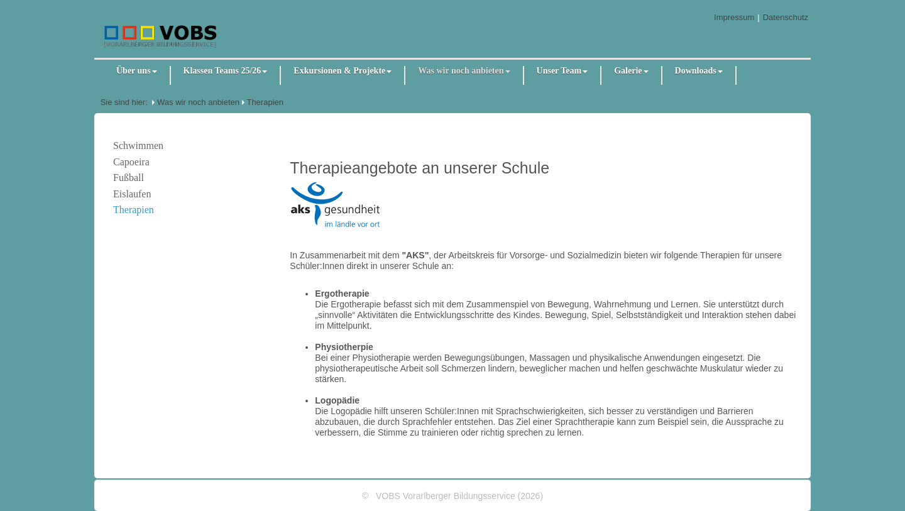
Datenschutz (785, 17)
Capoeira (131, 162)
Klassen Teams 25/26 (226, 70)
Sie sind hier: (124, 102)
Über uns (136, 70)
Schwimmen (138, 145)
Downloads (699, 70)
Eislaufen (132, 194)
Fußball (128, 177)
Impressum (734, 17)
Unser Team (562, 70)
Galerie (631, 70)
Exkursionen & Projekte (342, 70)
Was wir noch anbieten (464, 70)
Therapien (264, 102)
